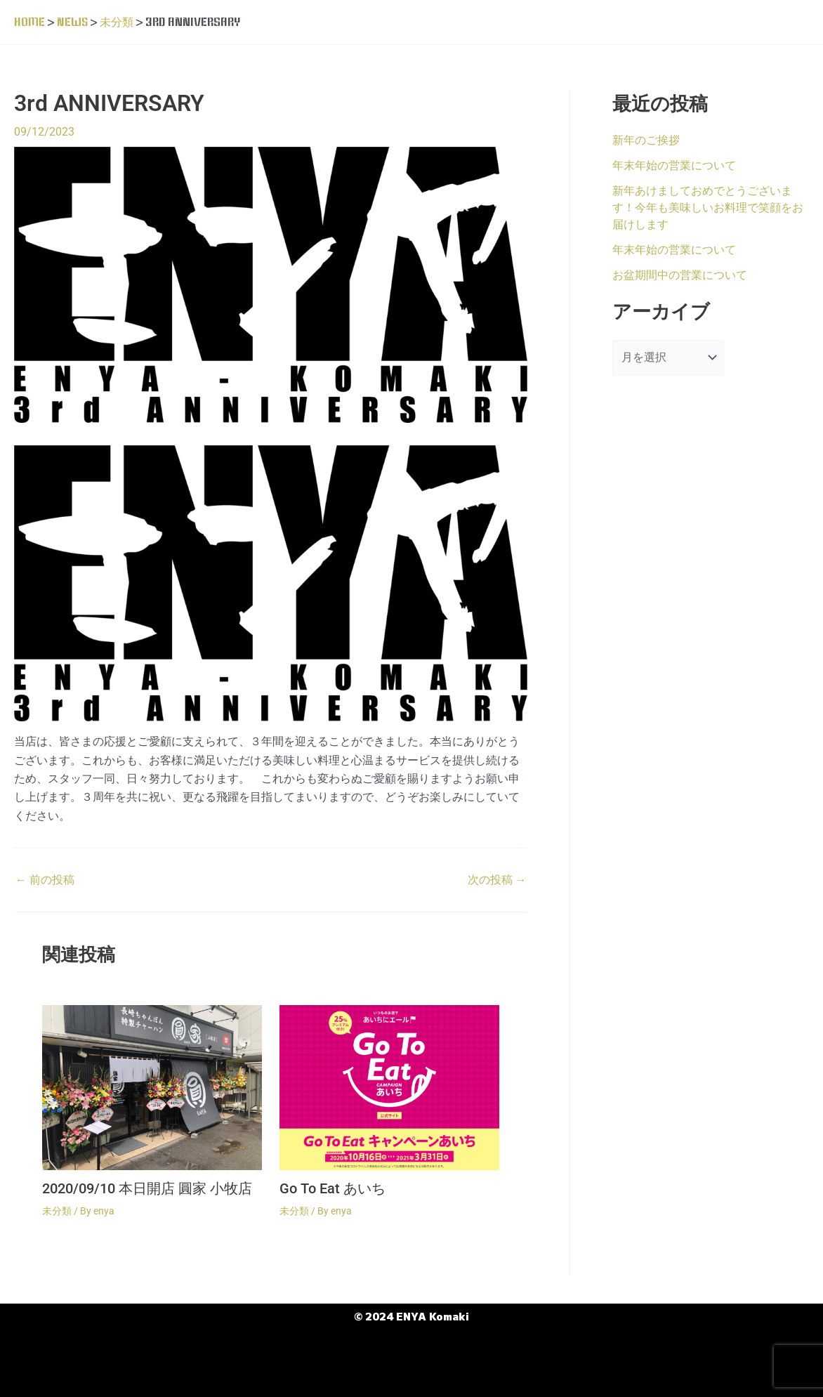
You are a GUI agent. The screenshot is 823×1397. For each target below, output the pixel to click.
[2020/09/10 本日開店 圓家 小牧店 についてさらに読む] (152, 1086)
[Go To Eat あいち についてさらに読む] (389, 1086)
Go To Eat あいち (332, 1188)
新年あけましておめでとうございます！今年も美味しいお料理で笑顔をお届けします (707, 206)
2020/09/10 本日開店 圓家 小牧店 (147, 1188)
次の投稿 (496, 880)
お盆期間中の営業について (679, 274)
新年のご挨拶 (646, 139)
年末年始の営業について (674, 164)
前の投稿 (44, 880)
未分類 (57, 1210)
